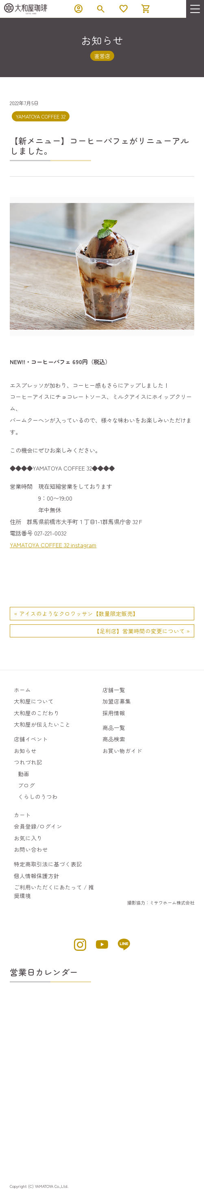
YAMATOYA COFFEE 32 (40, 116)
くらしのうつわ (38, 796)
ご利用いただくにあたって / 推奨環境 (54, 891)
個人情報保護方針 (36, 876)
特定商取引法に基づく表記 (48, 864)
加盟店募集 (116, 701)
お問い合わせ (31, 849)
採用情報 (113, 713)
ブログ (26, 785)
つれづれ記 (28, 762)
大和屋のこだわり (36, 713)
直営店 (102, 56)
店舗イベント (31, 739)
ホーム (22, 690)
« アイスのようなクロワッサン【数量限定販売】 (76, 613)
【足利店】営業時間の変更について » (142, 631)
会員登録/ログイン (38, 826)
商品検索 (113, 739)
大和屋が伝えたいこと (42, 724)
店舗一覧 (113, 690)
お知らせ (25, 751)
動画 (23, 774)
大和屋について (34, 701)
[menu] (195, 9)
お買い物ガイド (122, 751)
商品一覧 (113, 727)
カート (22, 815)
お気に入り (28, 838)
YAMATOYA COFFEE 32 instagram (53, 544)
